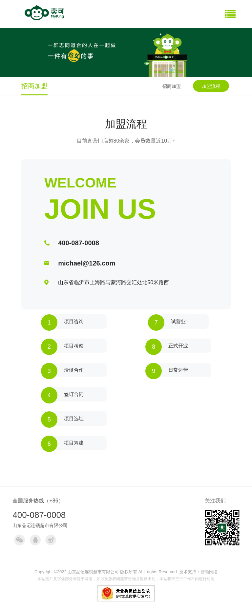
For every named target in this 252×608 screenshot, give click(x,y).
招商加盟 (171, 86)
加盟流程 (211, 86)
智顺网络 (209, 571)
